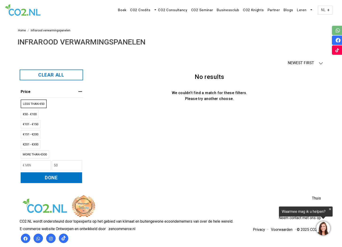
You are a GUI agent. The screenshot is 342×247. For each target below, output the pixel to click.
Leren (302, 10)
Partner (274, 10)
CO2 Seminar (202, 10)
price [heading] (51, 91)
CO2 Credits (140, 10)
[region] (284, 222)
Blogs (288, 10)
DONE (51, 178)
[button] (154, 10)
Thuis (316, 198)
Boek (122, 10)
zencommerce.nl (121, 229)
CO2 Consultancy (172, 10)
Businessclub (228, 10)
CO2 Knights (253, 10)
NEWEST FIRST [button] (305, 62)
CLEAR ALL (51, 75)
